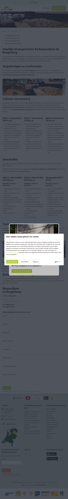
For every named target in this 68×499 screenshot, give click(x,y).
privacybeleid (10, 252)
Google (16, 252)
